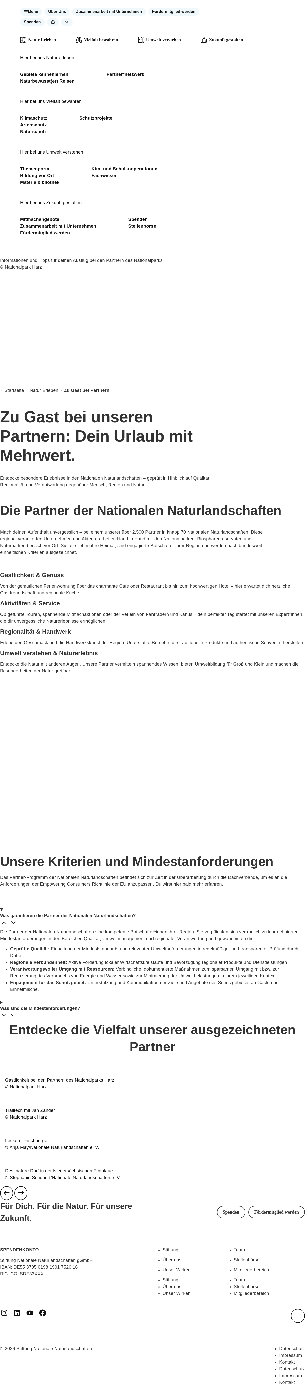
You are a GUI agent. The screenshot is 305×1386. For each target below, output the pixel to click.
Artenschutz (33, 124)
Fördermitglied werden (45, 232)
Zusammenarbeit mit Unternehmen (58, 226)
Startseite (14, 390)
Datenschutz (292, 1348)
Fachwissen (105, 175)
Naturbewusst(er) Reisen (47, 81)
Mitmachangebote (39, 219)
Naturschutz (33, 131)
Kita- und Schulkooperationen (125, 168)
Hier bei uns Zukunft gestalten (51, 202)
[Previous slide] (6, 1193)
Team (239, 1249)
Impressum (290, 1355)
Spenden (138, 219)
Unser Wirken (177, 1269)
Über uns (172, 1259)
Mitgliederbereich (251, 1269)
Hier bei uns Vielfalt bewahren (51, 101)
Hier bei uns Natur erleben (47, 57)
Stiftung (170, 1249)
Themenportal (35, 168)
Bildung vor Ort (37, 175)
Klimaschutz (33, 118)
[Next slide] (20, 1193)
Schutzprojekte (96, 118)
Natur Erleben (44, 390)
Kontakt (287, 1362)
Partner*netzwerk (125, 74)
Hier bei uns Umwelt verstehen (51, 152)
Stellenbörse (142, 226)
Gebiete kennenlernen (44, 74)
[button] (31, 12)
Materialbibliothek (40, 182)
